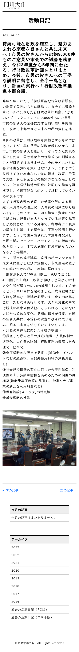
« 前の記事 (11, 490)
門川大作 (15, 6)
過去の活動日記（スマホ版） (32, 617)
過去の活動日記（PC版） (30, 609)
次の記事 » (68, 490)
